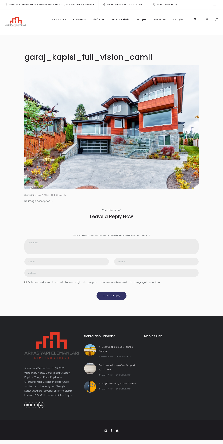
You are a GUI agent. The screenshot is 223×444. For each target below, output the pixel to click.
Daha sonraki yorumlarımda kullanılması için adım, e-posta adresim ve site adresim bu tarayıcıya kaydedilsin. (94, 285)
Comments (63, 195)
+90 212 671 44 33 (167, 4)
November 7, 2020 (107, 359)
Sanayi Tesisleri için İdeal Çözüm (118, 386)
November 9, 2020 (41, 195)
